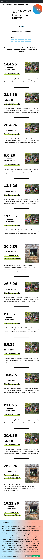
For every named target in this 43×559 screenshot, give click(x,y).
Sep (19, 41)
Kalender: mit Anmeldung (21, 32)
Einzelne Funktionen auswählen (10, 556)
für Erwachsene (14, 48)
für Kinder (33, 48)
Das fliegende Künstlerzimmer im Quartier (21, 14)
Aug (16, 41)
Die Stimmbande (12, 73)
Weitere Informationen (8, 539)
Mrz (19, 39)
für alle (6, 48)
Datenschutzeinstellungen (9, 543)
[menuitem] (1, 1)
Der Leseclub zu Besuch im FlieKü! (12, 257)
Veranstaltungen (32, 50)
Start (3, 4)
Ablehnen (28, 556)
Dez (29, 41)
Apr (22, 39)
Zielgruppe (22, 52)
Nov (26, 41)
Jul (12, 41)
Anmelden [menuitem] (6, 1)
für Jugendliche (24, 48)
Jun (29, 39)
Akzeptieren (36, 556)
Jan (12, 39)
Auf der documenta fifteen (21, 4)
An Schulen (9, 4)
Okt (22, 41)
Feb (16, 39)
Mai (26, 39)
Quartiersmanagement (20, 50)
